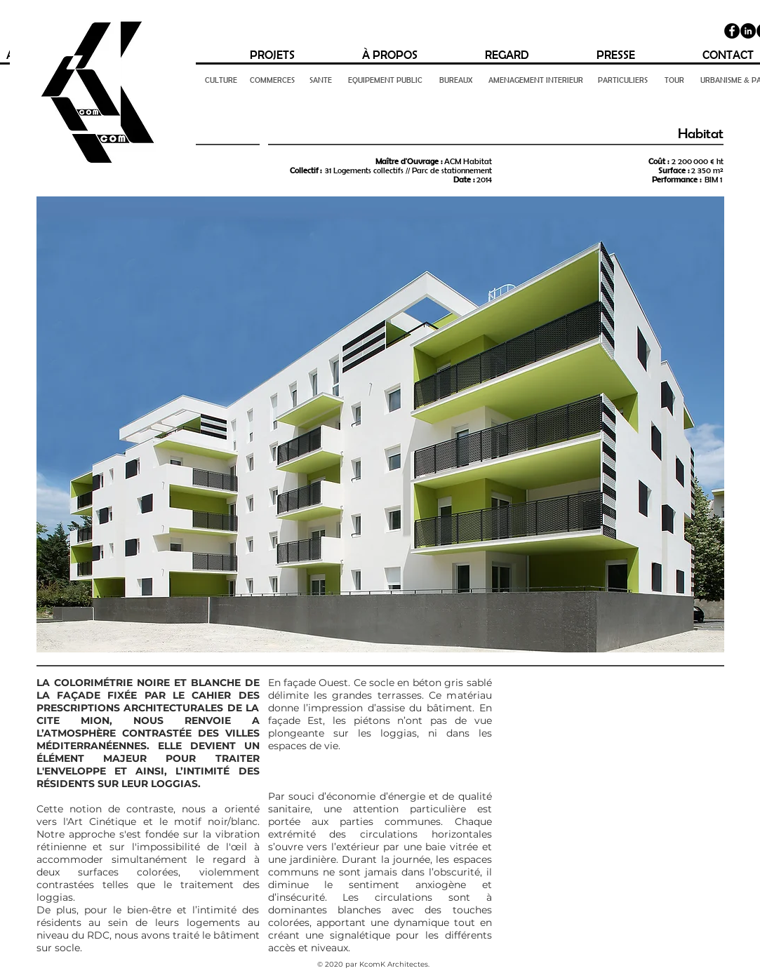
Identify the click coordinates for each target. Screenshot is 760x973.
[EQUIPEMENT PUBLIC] (385, 80)
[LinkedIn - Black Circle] (748, 31)
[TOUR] (674, 80)
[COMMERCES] (272, 80)
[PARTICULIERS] (623, 80)
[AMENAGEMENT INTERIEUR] (536, 80)
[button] (380, 424)
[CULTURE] (221, 80)
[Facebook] (732, 31)
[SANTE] (320, 80)
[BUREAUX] (455, 80)
